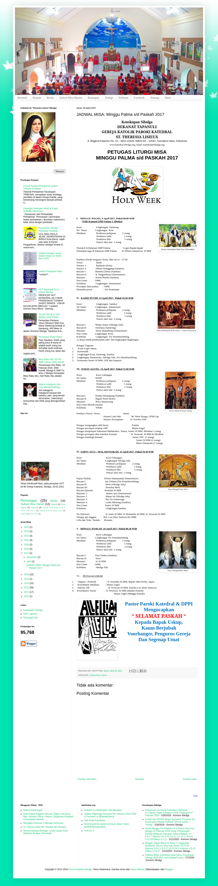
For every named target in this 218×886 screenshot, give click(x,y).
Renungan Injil (30, 617)
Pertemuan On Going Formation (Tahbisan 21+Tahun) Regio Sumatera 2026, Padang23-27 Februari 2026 (169, 813)
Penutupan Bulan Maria (50, 337)
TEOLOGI (34, 514)
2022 (27, 536)
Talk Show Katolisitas (94, 820)
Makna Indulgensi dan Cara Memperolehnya (49, 385)
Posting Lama (190, 779)
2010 (27, 596)
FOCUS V (89, 830)
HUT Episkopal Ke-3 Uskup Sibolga (49, 290)
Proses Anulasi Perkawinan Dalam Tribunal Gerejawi (40, 187)
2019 (27, 544)
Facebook (139, 97)
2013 (27, 583)
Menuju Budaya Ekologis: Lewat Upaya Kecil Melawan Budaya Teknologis (45, 832)
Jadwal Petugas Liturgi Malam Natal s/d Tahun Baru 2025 (50, 256)
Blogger (169, 869)
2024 (27, 531)
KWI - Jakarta (30, 614)
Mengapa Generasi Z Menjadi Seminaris (43, 823)
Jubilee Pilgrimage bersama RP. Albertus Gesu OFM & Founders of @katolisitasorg (110, 815)
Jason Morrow (138, 869)
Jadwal (54, 504)
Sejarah (24, 514)
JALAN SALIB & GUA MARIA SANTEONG (49, 315)
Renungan (93, 97)
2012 (27, 587)
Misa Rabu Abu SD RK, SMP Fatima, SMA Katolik (51, 360)
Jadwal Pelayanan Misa (50, 271)
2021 (27, 540)
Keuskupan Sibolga (33, 610)
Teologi (109, 97)
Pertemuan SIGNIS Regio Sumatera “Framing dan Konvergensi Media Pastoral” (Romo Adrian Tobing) (170, 822)
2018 (27, 549)
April (29, 561)
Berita (50, 97)
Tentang (154, 97)
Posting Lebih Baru (86, 779)
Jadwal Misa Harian (70, 97)
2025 (27, 527)
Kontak (37, 97)
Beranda (22, 97)
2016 (27, 574)
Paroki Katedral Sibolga (80, 869)
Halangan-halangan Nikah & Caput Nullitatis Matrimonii (40, 209)
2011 (27, 592)
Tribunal (123, 97)
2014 (27, 579)
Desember (32, 557)
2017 (27, 553)
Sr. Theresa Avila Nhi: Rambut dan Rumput (44, 827)
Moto (168, 97)
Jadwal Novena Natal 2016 (50, 510)
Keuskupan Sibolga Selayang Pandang (48, 229)
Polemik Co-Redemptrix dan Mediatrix (103, 810)
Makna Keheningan (33, 810)
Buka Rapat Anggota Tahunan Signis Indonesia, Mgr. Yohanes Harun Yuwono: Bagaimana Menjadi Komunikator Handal (48, 817)
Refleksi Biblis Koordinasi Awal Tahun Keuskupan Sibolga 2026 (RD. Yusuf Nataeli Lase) (169, 856)
